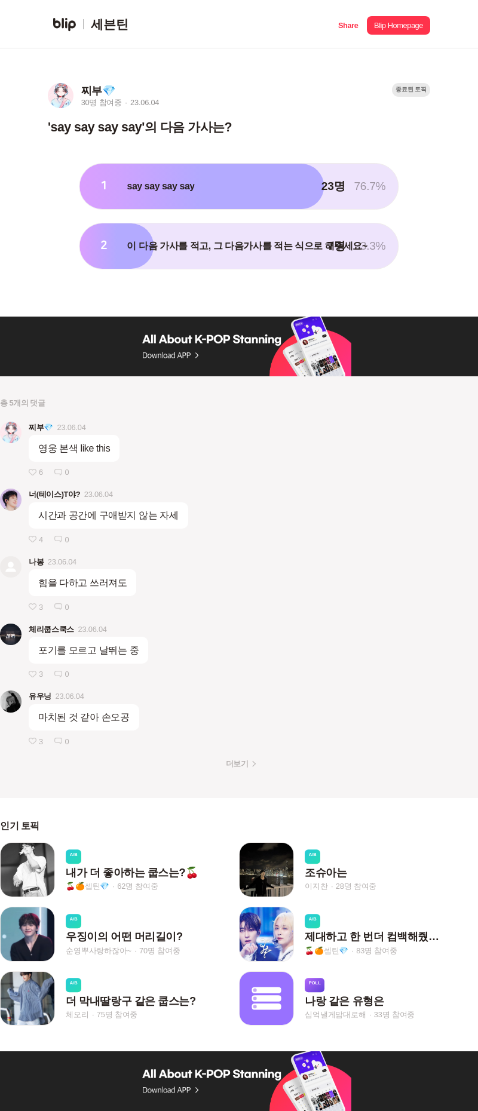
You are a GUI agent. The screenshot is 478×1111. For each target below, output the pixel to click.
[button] (348, 24)
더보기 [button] (237, 763)
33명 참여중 (394, 1014)
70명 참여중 (159, 950)
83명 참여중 (376, 950)
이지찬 (316, 886)
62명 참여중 (137, 886)
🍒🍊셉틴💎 (87, 886)
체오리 (77, 1014)
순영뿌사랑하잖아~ (98, 950)
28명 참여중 (356, 886)
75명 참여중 (117, 1014)
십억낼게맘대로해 (335, 1014)
